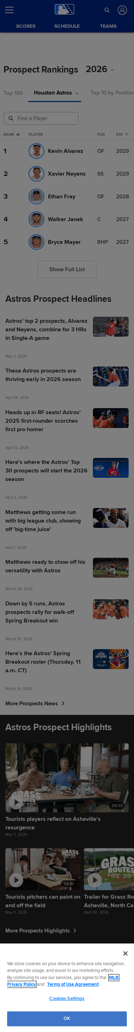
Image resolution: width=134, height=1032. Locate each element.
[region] (67, 987)
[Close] (125, 953)
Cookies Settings (66, 998)
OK (67, 1018)
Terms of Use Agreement (73, 984)
